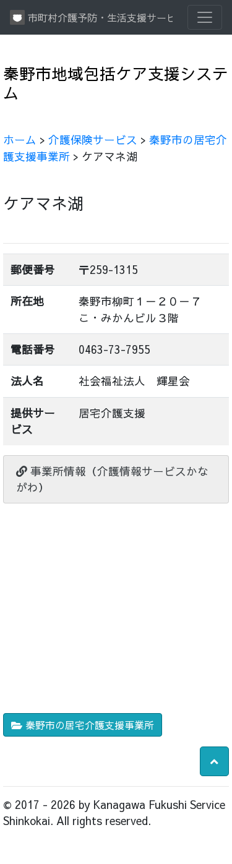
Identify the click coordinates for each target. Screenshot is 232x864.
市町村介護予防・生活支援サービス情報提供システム (91, 17)
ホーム (20, 139)
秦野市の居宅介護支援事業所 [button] (82, 725)
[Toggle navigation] (204, 17)
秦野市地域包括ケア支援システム (115, 82)
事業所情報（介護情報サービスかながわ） (112, 479)
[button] (214, 761)
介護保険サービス (92, 139)
